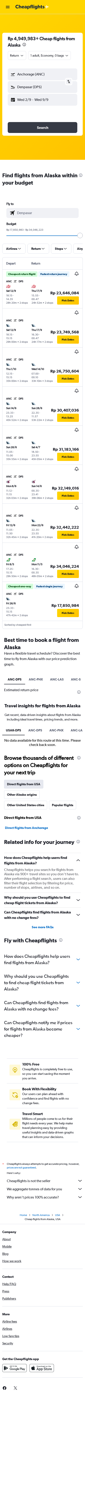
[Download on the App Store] (41, 1368)
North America (41, 1215)
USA (57, 1215)
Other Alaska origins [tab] (22, 794)
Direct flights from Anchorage (26, 828)
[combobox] (17, 55)
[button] (8, 7)
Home (23, 1215)
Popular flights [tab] (62, 805)
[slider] (80, 235)
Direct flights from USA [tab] (23, 784)
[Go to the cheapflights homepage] (32, 7)
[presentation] (24, 45)
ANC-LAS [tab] (57, 679)
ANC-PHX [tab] (36, 679)
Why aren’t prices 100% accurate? (45, 1197)
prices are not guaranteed (21, 1167)
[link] (15, 1388)
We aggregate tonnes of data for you (45, 1189)
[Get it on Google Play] (14, 1368)
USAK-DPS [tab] (13, 730)
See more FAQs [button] (42, 927)
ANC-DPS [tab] (15, 679)
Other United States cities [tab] (25, 805)
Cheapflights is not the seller (45, 1180)
